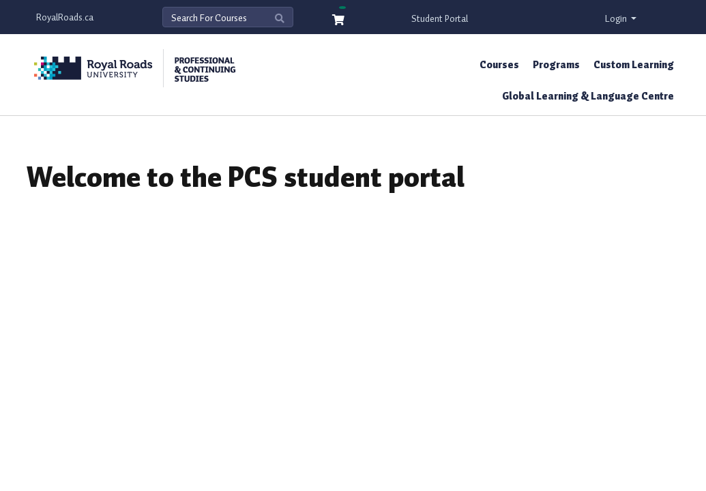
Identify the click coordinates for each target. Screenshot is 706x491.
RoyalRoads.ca (64, 17)
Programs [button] (556, 64)
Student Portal (439, 19)
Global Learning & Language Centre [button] (588, 96)
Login (617, 19)
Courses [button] (499, 64)
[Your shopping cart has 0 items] (339, 21)
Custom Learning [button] (633, 64)
